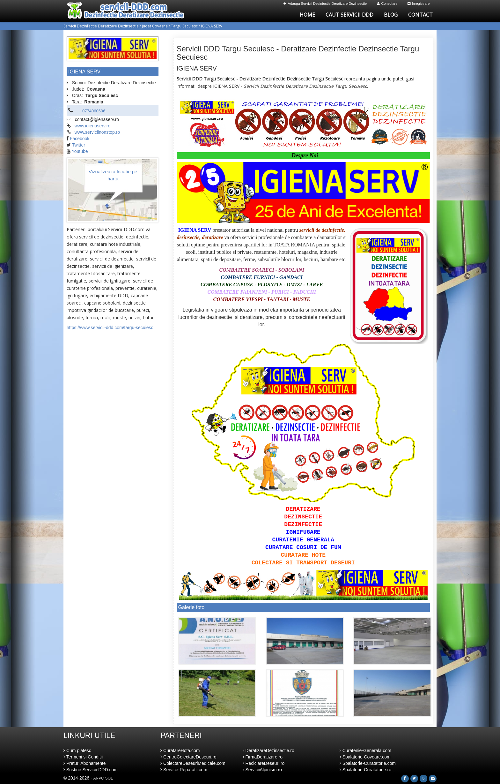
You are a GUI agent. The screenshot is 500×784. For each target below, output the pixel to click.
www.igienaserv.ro (93, 125)
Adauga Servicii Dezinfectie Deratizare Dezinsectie (325, 3)
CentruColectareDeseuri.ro (188, 756)
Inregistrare (419, 3)
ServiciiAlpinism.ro (262, 769)
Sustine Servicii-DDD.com (90, 769)
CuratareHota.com (180, 750)
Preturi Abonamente (84, 763)
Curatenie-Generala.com (365, 750)
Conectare (387, 3)
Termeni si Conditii (83, 756)
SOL (109, 778)
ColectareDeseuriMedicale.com (192, 763)
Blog (391, 14)
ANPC (98, 778)
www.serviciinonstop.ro (97, 132)
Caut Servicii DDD (349, 14)
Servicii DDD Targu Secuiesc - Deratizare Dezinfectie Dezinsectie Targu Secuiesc (298, 52)
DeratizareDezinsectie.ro (268, 750)
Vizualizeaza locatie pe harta (113, 175)
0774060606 (93, 111)
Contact (420, 14)
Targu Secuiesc (184, 26)
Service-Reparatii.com (183, 769)
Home (307, 14)
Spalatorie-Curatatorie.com (368, 763)
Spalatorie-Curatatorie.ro (365, 769)
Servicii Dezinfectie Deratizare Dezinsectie (101, 26)
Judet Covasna (155, 26)
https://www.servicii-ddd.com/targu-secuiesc (110, 327)
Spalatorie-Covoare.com (365, 756)
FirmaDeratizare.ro (263, 756)
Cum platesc (77, 750)
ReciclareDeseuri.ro (264, 763)
